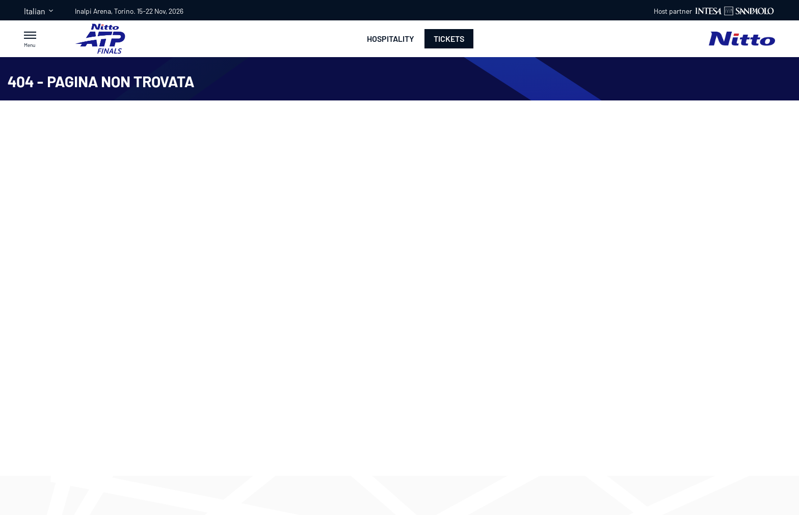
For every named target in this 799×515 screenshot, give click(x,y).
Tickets (449, 38)
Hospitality (390, 39)
